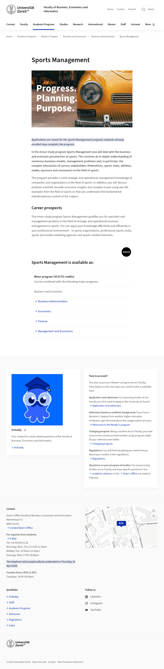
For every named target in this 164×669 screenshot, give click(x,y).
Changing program (102, 444)
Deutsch (132, 9)
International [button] (95, 24)
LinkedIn (93, 597)
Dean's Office (130, 473)
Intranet (135, 24)
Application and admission (106, 405)
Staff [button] (123, 24)
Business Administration (103, 36)
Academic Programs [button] (43, 24)
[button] (153, 510)
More (150, 24)
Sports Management (129, 36)
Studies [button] (64, 24)
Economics (44, 311)
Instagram (94, 603)
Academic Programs (26, 36)
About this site (39, 662)
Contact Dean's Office (21, 528)
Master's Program (49, 36)
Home (110, 9)
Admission (14, 614)
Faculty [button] (24, 24)
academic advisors (102, 473)
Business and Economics (74, 36)
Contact (120, 9)
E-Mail (13, 538)
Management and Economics (55, 331)
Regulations (98, 458)
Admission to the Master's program (111, 425)
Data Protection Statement (70, 662)
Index (12, 625)
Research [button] (78, 24)
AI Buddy (19, 447)
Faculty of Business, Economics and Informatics (66, 9)
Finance (42, 321)
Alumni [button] (111, 24)
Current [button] (10, 24)
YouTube (93, 610)
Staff (11, 602)
